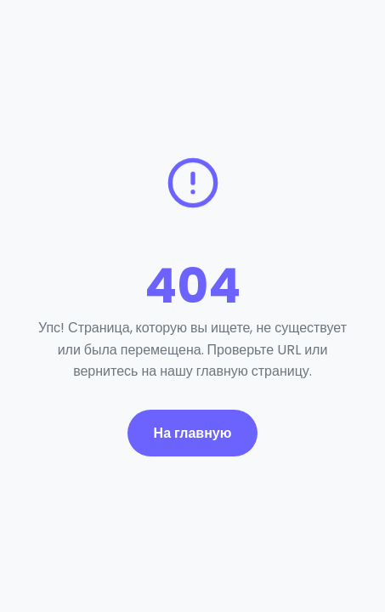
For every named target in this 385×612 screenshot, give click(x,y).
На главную (193, 433)
